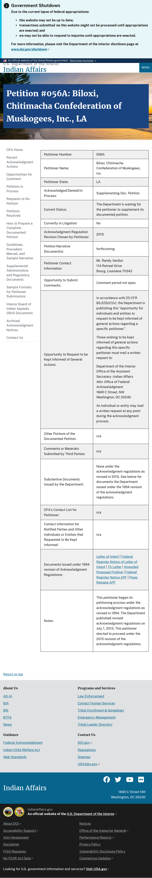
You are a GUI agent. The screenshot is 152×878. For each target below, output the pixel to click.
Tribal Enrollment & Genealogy (101, 710)
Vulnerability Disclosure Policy (102, 851)
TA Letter (114, 567)
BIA (6, 703)
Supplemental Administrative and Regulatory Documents (18, 273)
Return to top (13, 674)
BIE (6, 710)
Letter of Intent (107, 557)
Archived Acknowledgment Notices (19, 325)
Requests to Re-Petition (18, 201)
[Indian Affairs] (71, 70)
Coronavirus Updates (96, 858)
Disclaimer (11, 844)
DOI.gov (85, 743)
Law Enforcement (91, 696)
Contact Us (14, 338)
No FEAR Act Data (18, 858)
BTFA (7, 717)
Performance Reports (96, 837)
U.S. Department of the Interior (92, 814)
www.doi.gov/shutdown (30, 49)
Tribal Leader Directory (95, 724)
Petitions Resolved (13, 213)
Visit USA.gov (98, 869)
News (7, 724)
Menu (146, 67)
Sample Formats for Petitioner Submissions (19, 291)
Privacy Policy (90, 844)
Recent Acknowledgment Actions (19, 162)
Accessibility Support (21, 831)
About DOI (12, 824)
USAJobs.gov (89, 764)
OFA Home (14, 150)
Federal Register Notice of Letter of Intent (116, 562)
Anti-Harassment (16, 837)
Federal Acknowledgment (23, 743)
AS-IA (7, 696)
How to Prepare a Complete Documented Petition (19, 230)
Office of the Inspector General (104, 831)
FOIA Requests (14, 851)
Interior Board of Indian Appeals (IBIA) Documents (19, 308)
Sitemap (84, 757)
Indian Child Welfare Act (21, 750)
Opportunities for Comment (19, 177)
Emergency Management (97, 717)
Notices (85, 824)
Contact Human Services (96, 703)
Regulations (87, 750)
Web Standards (15, 757)
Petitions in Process (14, 189)
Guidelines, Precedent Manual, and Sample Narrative (19, 251)
